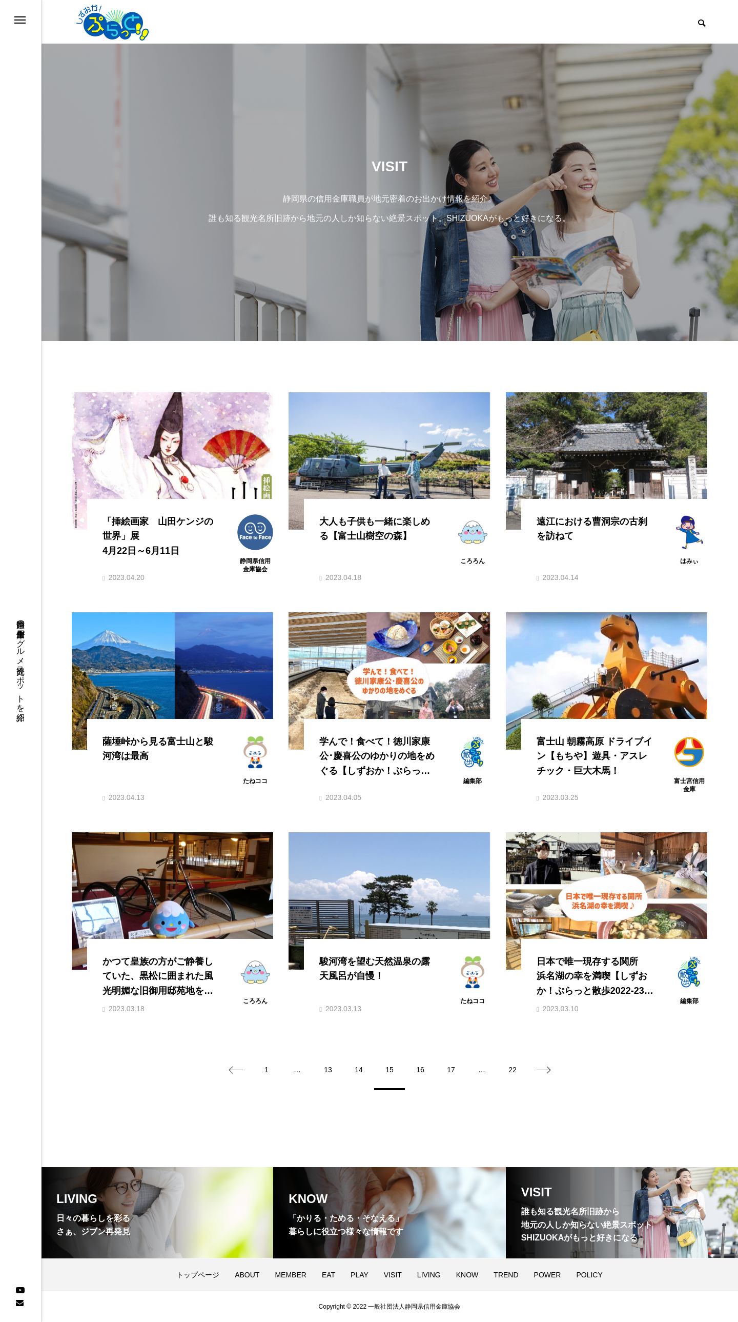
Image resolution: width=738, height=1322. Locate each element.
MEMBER (290, 1274)
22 (512, 1070)
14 (359, 1070)
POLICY (589, 1274)
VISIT (393, 1274)
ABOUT (247, 1274)
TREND (506, 1274)
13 (328, 1070)
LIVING (429, 1274)
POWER (547, 1274)
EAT (328, 1274)
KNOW (467, 1274)
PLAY (359, 1274)
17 (451, 1070)
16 (420, 1070)
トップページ (197, 1274)
